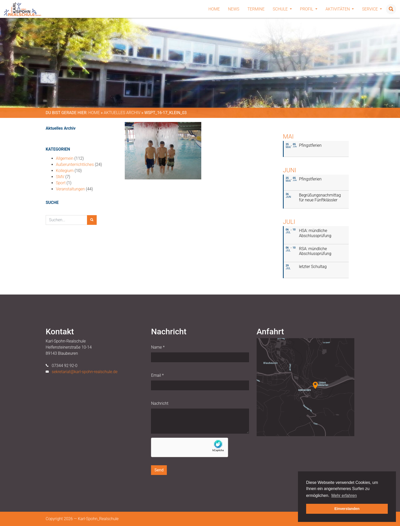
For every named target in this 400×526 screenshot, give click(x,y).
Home (214, 9)
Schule (282, 9)
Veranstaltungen (70, 189)
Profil (308, 9)
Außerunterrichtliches (75, 164)
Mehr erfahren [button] (344, 495)
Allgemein (64, 158)
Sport (61, 182)
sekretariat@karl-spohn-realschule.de (85, 371)
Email (157, 375)
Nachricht (159, 403)
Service (372, 9)
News (233, 9)
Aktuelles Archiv (122, 112)
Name (158, 347)
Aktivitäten (340, 9)
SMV (60, 176)
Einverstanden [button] (347, 509)
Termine (256, 9)
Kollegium (64, 170)
